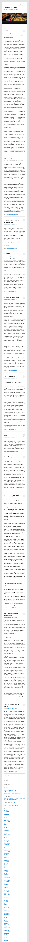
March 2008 (6, 906)
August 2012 (6, 861)
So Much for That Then (11, 297)
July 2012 (6, 863)
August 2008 (6, 898)
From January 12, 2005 (11, 496)
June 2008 (6, 901)
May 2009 (5, 886)
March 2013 (6, 856)
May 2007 (5, 920)
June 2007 (6, 918)
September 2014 (7, 843)
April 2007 (6, 921)
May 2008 (5, 903)
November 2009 (7, 877)
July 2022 (6, 810)
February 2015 (6, 840)
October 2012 (6, 860)
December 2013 (7, 848)
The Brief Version (9, 376)
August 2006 (6, 933)
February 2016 (6, 833)
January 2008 (6, 908)
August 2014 (6, 844)
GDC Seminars (8, 31)
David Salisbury (7, 805)
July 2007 (6, 917)
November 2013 (7, 850)
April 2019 (6, 823)
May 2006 (5, 937)
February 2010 (6, 873)
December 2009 (7, 876)
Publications (19, 22)
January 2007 (6, 926)
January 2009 (6, 891)
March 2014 (6, 847)
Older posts (6, 775)
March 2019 (6, 824)
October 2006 (6, 930)
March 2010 (6, 871)
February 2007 (6, 924)
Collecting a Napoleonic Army (10, 790)
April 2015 (6, 838)
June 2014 (6, 846)
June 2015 (6, 836)
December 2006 (7, 927)
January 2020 (6, 820)
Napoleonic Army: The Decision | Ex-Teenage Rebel (14, 798)
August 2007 (6, 916)
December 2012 (7, 857)
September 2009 (7, 880)
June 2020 (6, 816)
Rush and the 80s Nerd (17, 801)
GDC (5, 435)
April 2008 (6, 904)
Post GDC (7, 254)
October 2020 (6, 814)
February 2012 (6, 868)
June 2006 (6, 936)
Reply (14, 291)
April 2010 (6, 870)
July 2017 (6, 827)
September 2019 (7, 821)
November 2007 (7, 911)
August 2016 (6, 830)
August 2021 (6, 811)
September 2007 (7, 914)
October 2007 (6, 913)
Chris (16, 33)
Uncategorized (10, 214)
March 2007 (6, 923)
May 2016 (5, 831)
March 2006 (6, 940)
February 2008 (6, 907)
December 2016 (7, 828)
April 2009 (6, 887)
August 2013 (6, 853)
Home (5, 22)
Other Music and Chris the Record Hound (12, 793)
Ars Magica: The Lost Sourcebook (11, 791)
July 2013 (6, 854)
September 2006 (7, 931)
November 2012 (7, 858)
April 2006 (6, 938)
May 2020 (5, 817)
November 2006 (7, 928)
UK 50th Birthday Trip (16, 805)
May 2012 (5, 864)
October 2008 (6, 896)
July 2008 (6, 900)
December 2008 (7, 893)
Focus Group (8, 457)
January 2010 (6, 874)
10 (23, 297)
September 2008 (7, 897)
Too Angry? (14, 802)
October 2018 (6, 826)
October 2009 (6, 878)
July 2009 (6, 883)
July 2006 (6, 934)
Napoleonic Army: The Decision (10, 788)
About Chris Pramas (11, 22)
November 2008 (7, 894)
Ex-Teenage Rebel (10, 8)
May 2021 (5, 813)
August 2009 (6, 881)
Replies (15, 248)
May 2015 (5, 837)
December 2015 (7, 834)
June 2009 (6, 884)
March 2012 (6, 867)
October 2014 (6, 841)
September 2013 (7, 851)
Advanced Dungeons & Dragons (13, 803)
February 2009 (6, 890)
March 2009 (6, 888)
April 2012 (6, 866)
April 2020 (6, 818)
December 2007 (7, 910)
